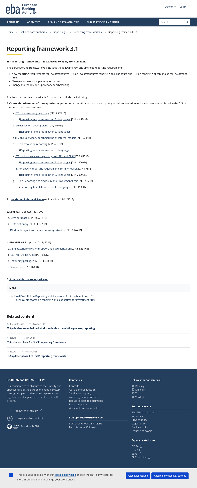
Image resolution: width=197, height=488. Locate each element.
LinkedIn (140, 389)
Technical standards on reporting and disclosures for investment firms (55, 300)
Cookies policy (140, 427)
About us (13, 22)
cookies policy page (65, 475)
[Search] (187, 22)
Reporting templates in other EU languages (45, 119)
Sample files (17, 267)
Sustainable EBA (23, 426)
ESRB (135, 453)
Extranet (169, 6)
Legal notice (139, 423)
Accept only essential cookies (170, 475)
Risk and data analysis (63, 22)
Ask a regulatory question (84, 397)
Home (10, 32)
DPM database (18, 218)
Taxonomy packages (22, 261)
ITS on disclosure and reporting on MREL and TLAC (45, 156)
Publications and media (103, 22)
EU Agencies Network (23, 418)
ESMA (135, 450)
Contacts (74, 386)
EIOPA (135, 446)
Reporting (59, 32)
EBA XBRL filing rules (23, 254)
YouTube (140, 397)
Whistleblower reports (82, 408)
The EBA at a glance (143, 412)
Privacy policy (139, 420)
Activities (33, 22)
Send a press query (80, 393)
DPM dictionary (19, 224)
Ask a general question (82, 389)
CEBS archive (139, 457)
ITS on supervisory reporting (32, 113)
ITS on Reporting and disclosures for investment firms (47, 181)
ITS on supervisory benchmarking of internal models (45, 138)
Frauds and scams (142, 431)
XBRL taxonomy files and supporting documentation (40, 248)
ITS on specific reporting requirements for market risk (46, 168)
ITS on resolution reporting (31, 144)
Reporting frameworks (87, 32)
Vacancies (137, 416)
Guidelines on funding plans (32, 125)
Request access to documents (86, 400)
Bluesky (139, 386)
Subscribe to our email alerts (85, 423)
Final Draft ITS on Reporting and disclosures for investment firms (52, 296)
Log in (183, 6)
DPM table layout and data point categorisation (37, 230)
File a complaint (78, 404)
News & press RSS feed (82, 427)
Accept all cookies (138, 475)
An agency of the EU (22, 410)
